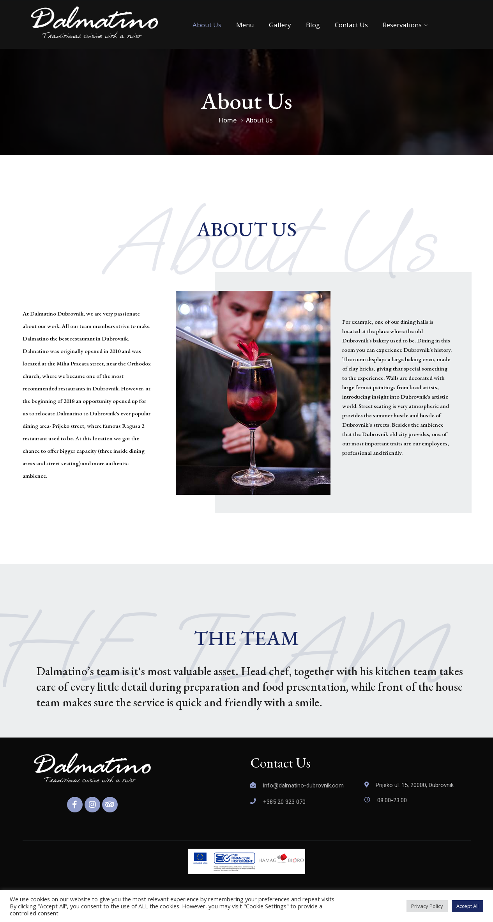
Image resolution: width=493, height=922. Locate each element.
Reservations (402, 24)
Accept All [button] (467, 906)
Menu (245, 24)
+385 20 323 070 (284, 801)
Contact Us (351, 24)
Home (227, 120)
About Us (207, 24)
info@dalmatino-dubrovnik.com (303, 785)
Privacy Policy (427, 906)
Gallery (280, 24)
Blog (313, 24)
